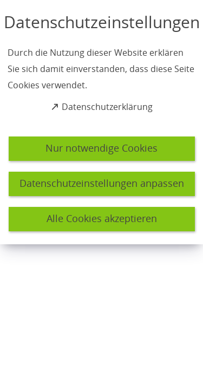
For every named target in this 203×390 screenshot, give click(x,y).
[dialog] (101, 122)
